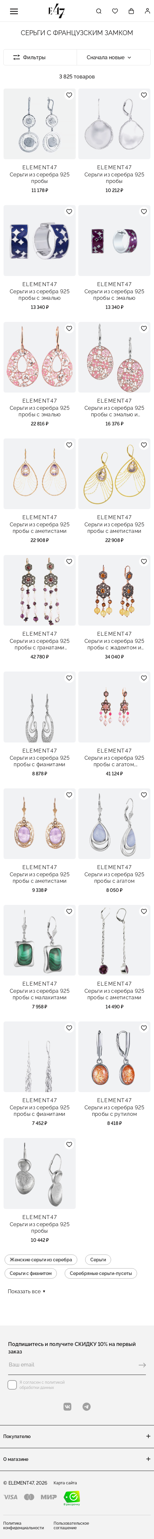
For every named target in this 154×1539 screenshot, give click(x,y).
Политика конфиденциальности (23, 1525)
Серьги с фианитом (31, 1273)
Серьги (98, 1259)
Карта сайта (65, 1483)
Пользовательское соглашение (71, 1525)
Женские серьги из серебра (41, 1259)
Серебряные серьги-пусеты (101, 1273)
